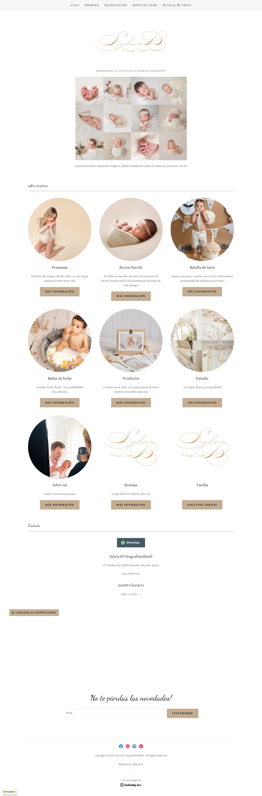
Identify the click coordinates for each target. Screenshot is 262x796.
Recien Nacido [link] (116, 5)
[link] (131, 41)
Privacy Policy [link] (131, 764)
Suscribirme (182, 713)
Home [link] (75, 5)
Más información (202, 402)
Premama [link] (92, 5)
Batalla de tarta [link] (177, 5)
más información (59, 291)
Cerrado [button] (132, 594)
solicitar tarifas (202, 504)
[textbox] (113, 713)
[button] (139, 594)
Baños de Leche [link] (145, 5)
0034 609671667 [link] (131, 574)
